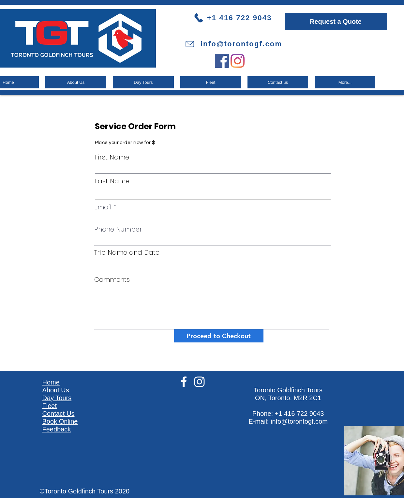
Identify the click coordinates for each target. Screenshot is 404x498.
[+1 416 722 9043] (238, 17)
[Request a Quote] (336, 21)
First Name (112, 157)
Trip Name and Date (126, 252)
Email (103, 207)
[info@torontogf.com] (233, 44)
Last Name (112, 181)
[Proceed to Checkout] (218, 335)
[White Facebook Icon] (184, 382)
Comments (112, 279)
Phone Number (118, 229)
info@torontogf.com (299, 421)
